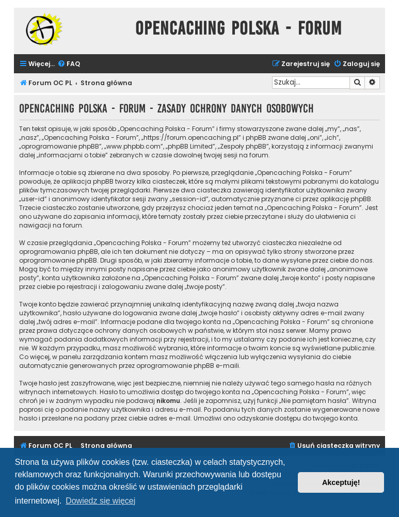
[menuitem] (68, 64)
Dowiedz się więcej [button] (100, 500)
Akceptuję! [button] (341, 482)
